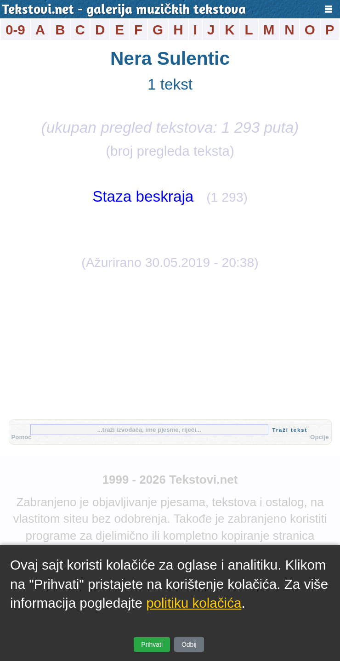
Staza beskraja (142, 196)
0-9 (15, 29)
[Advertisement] (170, 343)
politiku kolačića (193, 602)
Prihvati (152, 644)
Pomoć (21, 437)
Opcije (319, 437)
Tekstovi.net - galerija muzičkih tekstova (124, 10)
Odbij (189, 644)
